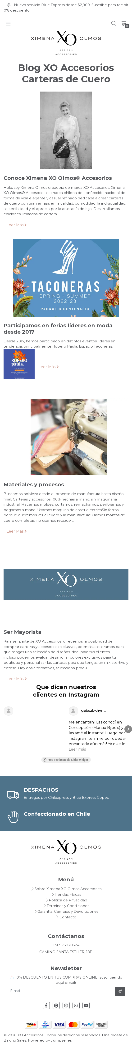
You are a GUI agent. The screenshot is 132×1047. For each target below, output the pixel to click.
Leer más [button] (77, 749)
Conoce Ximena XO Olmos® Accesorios (58, 178)
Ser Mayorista (22, 632)
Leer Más (17, 225)
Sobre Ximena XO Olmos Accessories (68, 889)
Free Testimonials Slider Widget (65, 760)
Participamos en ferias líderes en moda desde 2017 (58, 328)
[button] (4, 729)
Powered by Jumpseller (49, 1040)
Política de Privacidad (68, 900)
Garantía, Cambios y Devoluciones (67, 911)
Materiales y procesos (34, 484)
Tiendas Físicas (68, 894)
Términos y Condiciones (68, 906)
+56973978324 (66, 945)
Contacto (67, 917)
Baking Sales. (16, 1040)
